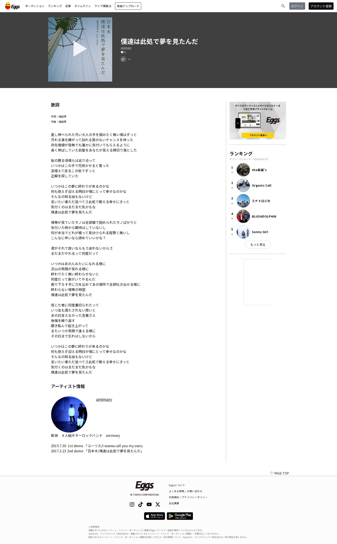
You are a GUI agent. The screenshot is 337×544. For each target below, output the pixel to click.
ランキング (55, 6)
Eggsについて (177, 485)
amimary (126, 47)
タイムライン (82, 6)
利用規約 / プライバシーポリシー (188, 497)
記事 (68, 6)
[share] (123, 59)
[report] (129, 59)
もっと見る (257, 244)
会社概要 (174, 503)
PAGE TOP (279, 473)
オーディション (34, 6)
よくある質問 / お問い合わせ (186, 491)
